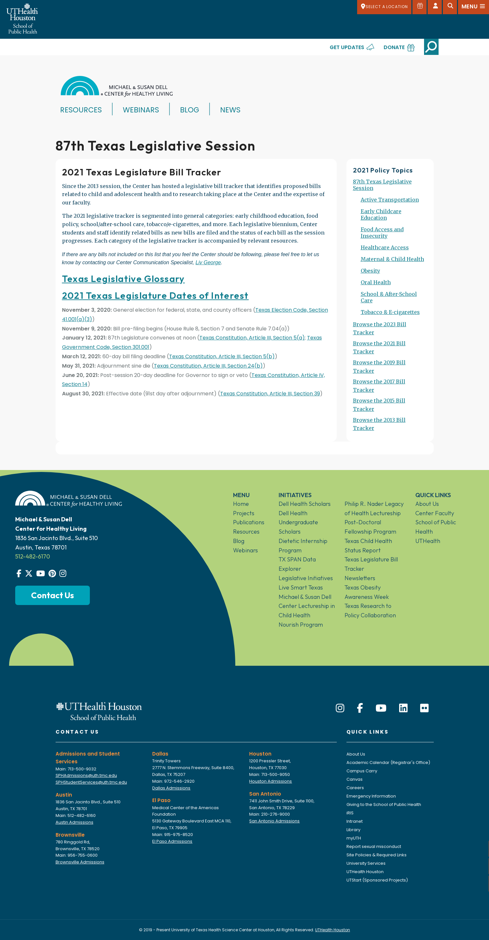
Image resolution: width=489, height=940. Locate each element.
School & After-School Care (389, 297)
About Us (427, 503)
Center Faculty (434, 513)
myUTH (353, 838)
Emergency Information (371, 796)
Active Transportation (390, 199)
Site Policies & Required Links (376, 855)
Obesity (370, 270)
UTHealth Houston (365, 872)
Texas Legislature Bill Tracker (371, 564)
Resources (81, 109)
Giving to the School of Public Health (383, 804)
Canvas (354, 779)
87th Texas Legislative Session (382, 184)
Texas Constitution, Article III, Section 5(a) (252, 337)
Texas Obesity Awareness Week (367, 592)
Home (241, 503)
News (230, 109)
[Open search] (450, 7)
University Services (366, 863)
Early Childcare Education (381, 214)
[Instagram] (340, 708)
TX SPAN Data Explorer (297, 564)
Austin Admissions (74, 822)
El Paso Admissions (172, 841)
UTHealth (427, 541)
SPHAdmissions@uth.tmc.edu (86, 775)
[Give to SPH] (419, 7)
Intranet (354, 821)
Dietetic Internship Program (303, 545)
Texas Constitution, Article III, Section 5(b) (222, 356)
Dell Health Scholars (305, 503)
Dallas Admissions (171, 788)
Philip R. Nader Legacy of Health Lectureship (374, 508)
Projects (243, 513)
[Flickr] (424, 708)
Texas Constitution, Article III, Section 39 (270, 393)
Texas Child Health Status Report (368, 545)
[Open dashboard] (435, 7)
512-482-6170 (32, 556)
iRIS (350, 813)
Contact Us (52, 595)
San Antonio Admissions (274, 821)
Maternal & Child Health (392, 259)
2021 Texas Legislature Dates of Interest (155, 295)
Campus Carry (361, 771)
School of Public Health (435, 526)
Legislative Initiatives (306, 578)
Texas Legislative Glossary (123, 278)
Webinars (141, 109)
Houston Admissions (270, 781)
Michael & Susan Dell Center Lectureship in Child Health (307, 606)
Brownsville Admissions (80, 862)
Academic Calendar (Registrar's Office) (388, 762)
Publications (248, 522)
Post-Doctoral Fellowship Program (370, 526)
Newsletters (360, 578)
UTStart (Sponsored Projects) (377, 880)
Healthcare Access (385, 247)
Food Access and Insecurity (382, 232)
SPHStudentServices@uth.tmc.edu (91, 782)
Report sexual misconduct (373, 846)
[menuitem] (390, 187)
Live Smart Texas (301, 587)
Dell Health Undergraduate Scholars (298, 522)
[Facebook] (360, 708)
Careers (355, 788)
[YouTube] (381, 708)
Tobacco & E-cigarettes (390, 312)
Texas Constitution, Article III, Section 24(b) (208, 366)
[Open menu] (473, 7)
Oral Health (376, 282)
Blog (189, 109)
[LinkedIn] (403, 708)
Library (353, 830)
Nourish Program (301, 624)
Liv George (208, 262)
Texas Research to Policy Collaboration (370, 610)
